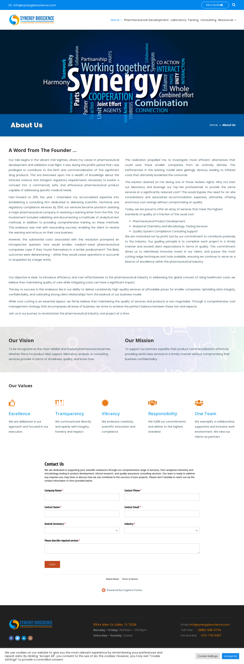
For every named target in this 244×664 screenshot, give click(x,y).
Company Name (58, 490)
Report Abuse (112, 579)
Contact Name (58, 507)
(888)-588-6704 (209, 630)
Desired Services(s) (60, 524)
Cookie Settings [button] (208, 656)
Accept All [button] (230, 656)
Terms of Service (130, 579)
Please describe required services (67, 540)
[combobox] (82, 530)
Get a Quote (215, 5)
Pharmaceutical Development (146, 20)
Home (116, 20)
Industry (134, 524)
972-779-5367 (211, 635)
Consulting (208, 20)
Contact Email (137, 507)
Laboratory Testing (185, 20)
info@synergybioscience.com (35, 5)
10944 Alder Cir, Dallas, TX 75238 (114, 625)
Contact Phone (137, 490)
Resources (226, 20)
